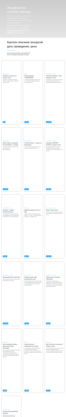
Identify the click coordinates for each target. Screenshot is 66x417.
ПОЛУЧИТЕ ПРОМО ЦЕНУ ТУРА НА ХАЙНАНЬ (33, 360)
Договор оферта (49, 413)
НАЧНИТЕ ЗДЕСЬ (33, 367)
